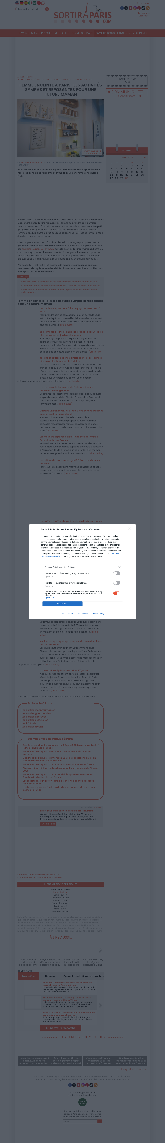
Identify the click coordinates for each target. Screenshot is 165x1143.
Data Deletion (67, 614)
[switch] (116, 573)
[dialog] (82, 571)
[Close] (130, 529)
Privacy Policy (98, 614)
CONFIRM (62, 604)
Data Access (82, 614)
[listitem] (82, 567)
